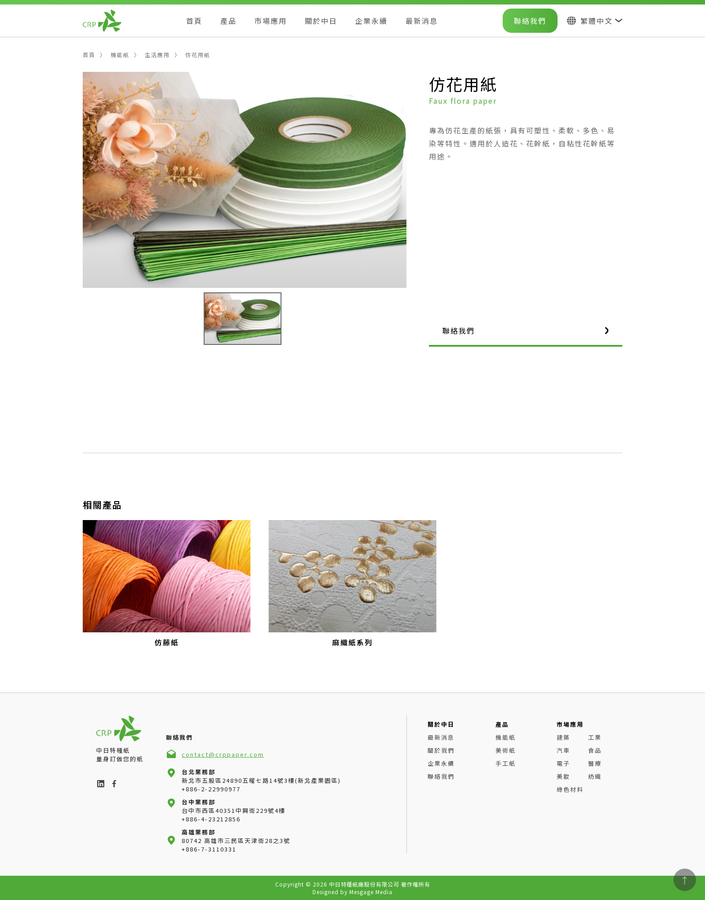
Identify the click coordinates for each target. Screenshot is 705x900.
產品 (228, 20)
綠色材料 (570, 789)
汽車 (563, 750)
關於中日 (321, 20)
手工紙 (505, 763)
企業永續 (371, 20)
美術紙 (505, 750)
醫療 (595, 763)
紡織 (595, 776)
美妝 (563, 776)
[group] (166, 584)
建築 (563, 737)
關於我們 (441, 750)
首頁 (194, 20)
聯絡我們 (530, 20)
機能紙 (120, 54)
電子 (563, 763)
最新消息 (422, 20)
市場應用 (270, 20)
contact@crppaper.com (223, 754)
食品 (595, 750)
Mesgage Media (371, 892)
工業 (595, 737)
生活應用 (157, 54)
